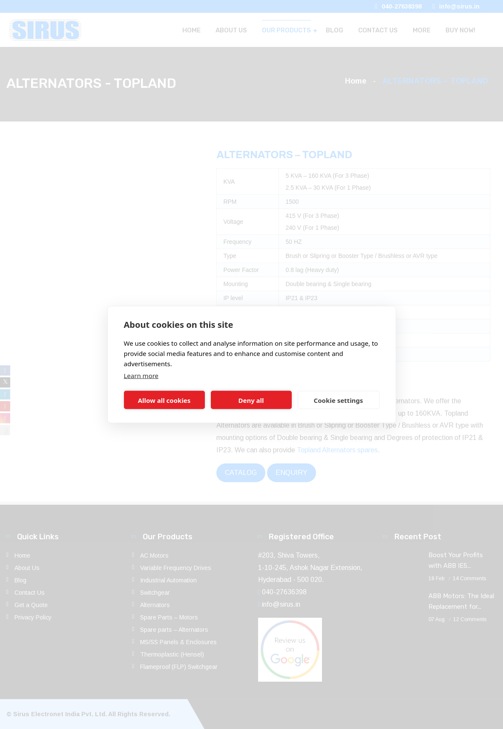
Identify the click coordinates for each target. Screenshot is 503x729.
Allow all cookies (164, 400)
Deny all (251, 400)
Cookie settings (338, 400)
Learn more (141, 375)
